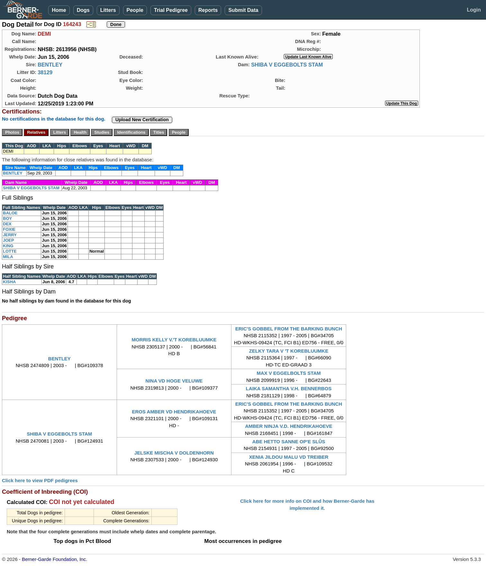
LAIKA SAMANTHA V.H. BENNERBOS (289, 388)
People (135, 10)
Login (474, 10)
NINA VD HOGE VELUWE (174, 380)
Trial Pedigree (171, 10)
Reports (208, 10)
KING (8, 245)
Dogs (83, 10)
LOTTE (10, 251)
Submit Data (243, 10)
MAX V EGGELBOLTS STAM (288, 373)
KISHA (9, 281)
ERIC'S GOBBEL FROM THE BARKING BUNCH (288, 328)
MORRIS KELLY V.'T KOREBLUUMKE (174, 339)
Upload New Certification (142, 119)
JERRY (10, 234)
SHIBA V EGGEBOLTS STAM (287, 65)
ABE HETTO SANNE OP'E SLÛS (288, 441)
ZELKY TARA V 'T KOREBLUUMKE (288, 351)
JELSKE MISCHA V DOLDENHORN (174, 452)
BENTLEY (50, 65)
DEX (7, 223)
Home (59, 10)
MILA (8, 256)
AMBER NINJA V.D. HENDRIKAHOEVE (288, 426)
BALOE (10, 213)
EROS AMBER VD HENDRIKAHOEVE (174, 411)
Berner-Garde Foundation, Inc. (54, 559)
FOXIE (9, 229)
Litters (108, 10)
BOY (7, 218)
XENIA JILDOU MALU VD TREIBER (288, 457)
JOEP (8, 240)
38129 (45, 72)
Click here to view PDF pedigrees (40, 480)
